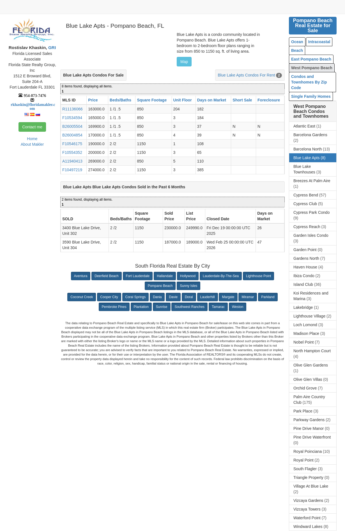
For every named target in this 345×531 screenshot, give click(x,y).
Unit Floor (182, 100)
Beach (297, 50)
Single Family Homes (311, 96)
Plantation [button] (141, 307)
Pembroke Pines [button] (114, 307)
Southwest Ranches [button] (189, 307)
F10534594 (72, 117)
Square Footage (152, 100)
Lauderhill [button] (207, 297)
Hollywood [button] (188, 276)
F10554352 (72, 152)
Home (32, 138)
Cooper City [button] (109, 297)
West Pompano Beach (311, 68)
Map (184, 61)
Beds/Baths (120, 100)
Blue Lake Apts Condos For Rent (246, 75)
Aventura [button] (81, 276)
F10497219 (72, 170)
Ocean (297, 42)
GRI (51, 47)
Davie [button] (173, 297)
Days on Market (211, 100)
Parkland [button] (267, 297)
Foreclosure (268, 100)
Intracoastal (319, 42)
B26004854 (72, 135)
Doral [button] (189, 297)
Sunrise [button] (161, 307)
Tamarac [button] (218, 307)
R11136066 (72, 109)
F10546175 (72, 144)
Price (93, 100)
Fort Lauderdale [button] (138, 276)
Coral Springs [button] (135, 297)
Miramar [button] (248, 297)
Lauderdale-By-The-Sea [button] (221, 276)
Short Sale (242, 100)
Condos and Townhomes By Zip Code (309, 82)
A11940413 (72, 161)
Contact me (32, 127)
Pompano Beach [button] (160, 286)
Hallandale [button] (165, 276)
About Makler (32, 144)
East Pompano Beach (311, 59)
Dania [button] (157, 297)
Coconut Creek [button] (81, 297)
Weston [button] (237, 307)
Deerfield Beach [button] (106, 276)
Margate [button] (228, 297)
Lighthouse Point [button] (258, 276)
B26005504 (72, 126)
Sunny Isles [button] (188, 286)
